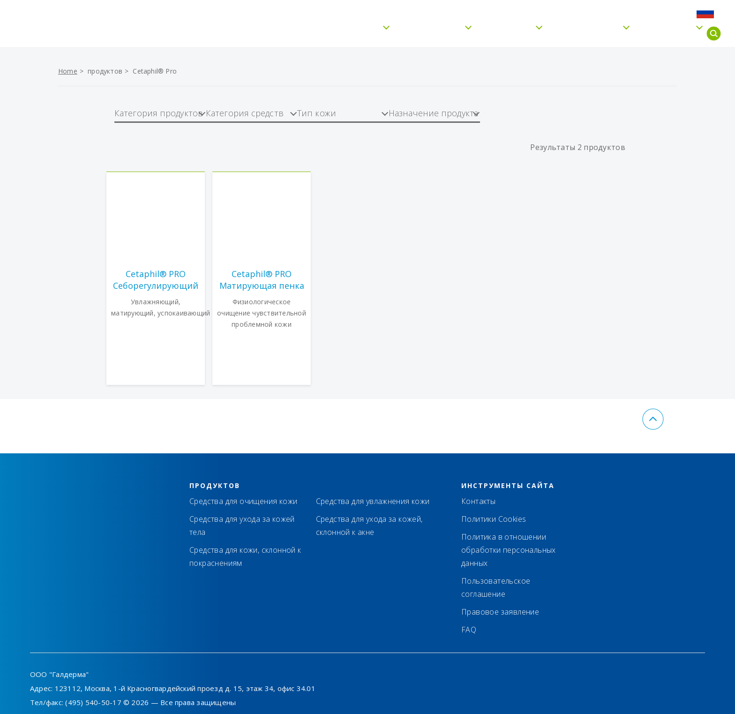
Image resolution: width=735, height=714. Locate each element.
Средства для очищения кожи (243, 501)
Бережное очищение (325, 33)
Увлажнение (425, 33)
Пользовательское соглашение (495, 587)
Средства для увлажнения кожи (373, 501)
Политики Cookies (493, 519)
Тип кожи (501, 33)
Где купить (609, 12)
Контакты (556, 12)
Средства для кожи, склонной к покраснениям (245, 556)
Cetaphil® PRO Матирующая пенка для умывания (261, 280)
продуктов (105, 71)
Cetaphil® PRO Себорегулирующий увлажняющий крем (156, 280)
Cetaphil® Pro (580, 33)
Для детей (660, 33)
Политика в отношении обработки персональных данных (508, 550)
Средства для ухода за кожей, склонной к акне (369, 525)
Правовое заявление (500, 612)
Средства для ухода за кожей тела (242, 525)
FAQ (651, 12)
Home (67, 71)
